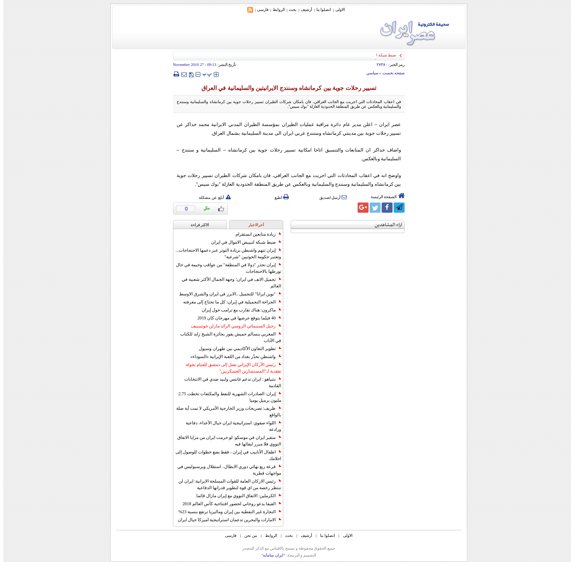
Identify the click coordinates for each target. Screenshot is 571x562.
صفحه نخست (390, 73)
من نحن (247, 535)
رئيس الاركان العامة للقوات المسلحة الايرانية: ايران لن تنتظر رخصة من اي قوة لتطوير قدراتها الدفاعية (226, 484)
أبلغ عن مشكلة (212, 197)
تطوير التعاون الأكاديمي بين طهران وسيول (237, 348)
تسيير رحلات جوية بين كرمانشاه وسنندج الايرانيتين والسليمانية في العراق (285, 88)
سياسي (369, 73)
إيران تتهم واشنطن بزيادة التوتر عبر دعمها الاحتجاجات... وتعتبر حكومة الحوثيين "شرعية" (225, 253)
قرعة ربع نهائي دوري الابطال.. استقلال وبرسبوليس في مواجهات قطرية (226, 470)
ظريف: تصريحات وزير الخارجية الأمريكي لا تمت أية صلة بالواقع (225, 411)
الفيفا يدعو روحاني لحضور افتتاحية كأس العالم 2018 (228, 503)
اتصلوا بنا (320, 9)
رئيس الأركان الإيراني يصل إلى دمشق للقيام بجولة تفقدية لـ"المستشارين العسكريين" (230, 368)
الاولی (337, 9)
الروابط (275, 9)
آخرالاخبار (253, 225)
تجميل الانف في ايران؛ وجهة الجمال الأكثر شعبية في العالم (228, 282)
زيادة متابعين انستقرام (255, 234)
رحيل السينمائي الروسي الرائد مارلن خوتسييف (233, 326)
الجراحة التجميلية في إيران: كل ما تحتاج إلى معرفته (229, 301)
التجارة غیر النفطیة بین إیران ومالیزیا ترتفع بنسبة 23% (226, 511)
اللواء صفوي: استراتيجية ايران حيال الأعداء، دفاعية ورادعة (230, 426)
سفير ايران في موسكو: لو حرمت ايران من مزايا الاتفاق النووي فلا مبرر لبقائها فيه (226, 441)
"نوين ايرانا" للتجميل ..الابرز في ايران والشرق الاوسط (227, 293)
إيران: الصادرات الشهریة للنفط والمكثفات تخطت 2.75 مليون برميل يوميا (226, 397)
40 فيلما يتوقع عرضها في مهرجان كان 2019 (236, 318)
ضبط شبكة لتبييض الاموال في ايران (243, 242)
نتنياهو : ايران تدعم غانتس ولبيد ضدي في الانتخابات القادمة (229, 382)
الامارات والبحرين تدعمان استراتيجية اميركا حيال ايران (226, 519)
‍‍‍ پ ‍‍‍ (203, 74)
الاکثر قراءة (197, 225)
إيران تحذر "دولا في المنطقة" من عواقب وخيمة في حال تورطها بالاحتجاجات (225, 268)
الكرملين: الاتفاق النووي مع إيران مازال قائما (235, 495)
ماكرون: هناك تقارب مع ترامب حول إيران (238, 310)
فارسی (259, 9)
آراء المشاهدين (385, 225)
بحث (289, 9)
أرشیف (303, 9)
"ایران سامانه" (270, 555)
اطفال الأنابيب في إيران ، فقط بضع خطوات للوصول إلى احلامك (225, 455)
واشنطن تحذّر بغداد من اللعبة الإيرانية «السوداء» (232, 356)
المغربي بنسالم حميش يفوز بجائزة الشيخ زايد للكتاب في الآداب (227, 337)
